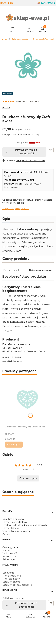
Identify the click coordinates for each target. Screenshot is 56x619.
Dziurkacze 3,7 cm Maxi (43, 39)
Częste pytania (10, 547)
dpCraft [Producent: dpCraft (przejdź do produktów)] (6, 107)
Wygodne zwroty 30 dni (19, 179)
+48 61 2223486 (11, 357)
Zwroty (6, 534)
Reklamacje (8, 559)
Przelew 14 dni (13, 183)
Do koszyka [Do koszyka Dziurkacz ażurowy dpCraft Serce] (13, 444)
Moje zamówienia (11, 575)
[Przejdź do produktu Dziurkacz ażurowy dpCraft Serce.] (28, 400)
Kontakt (6, 550)
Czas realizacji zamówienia (16, 531)
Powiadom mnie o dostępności (21, 151)
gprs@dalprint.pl (12, 361)
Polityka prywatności (13, 598)
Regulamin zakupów (13, 519)
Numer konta (9, 556)
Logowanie (8, 572)
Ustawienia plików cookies (16, 584)
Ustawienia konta (11, 581)
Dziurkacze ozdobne (20, 39)
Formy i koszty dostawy (14, 522)
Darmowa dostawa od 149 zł (22, 172)
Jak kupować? (9, 553)
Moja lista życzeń (11, 578)
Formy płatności (10, 528)
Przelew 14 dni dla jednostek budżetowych (24, 525)
